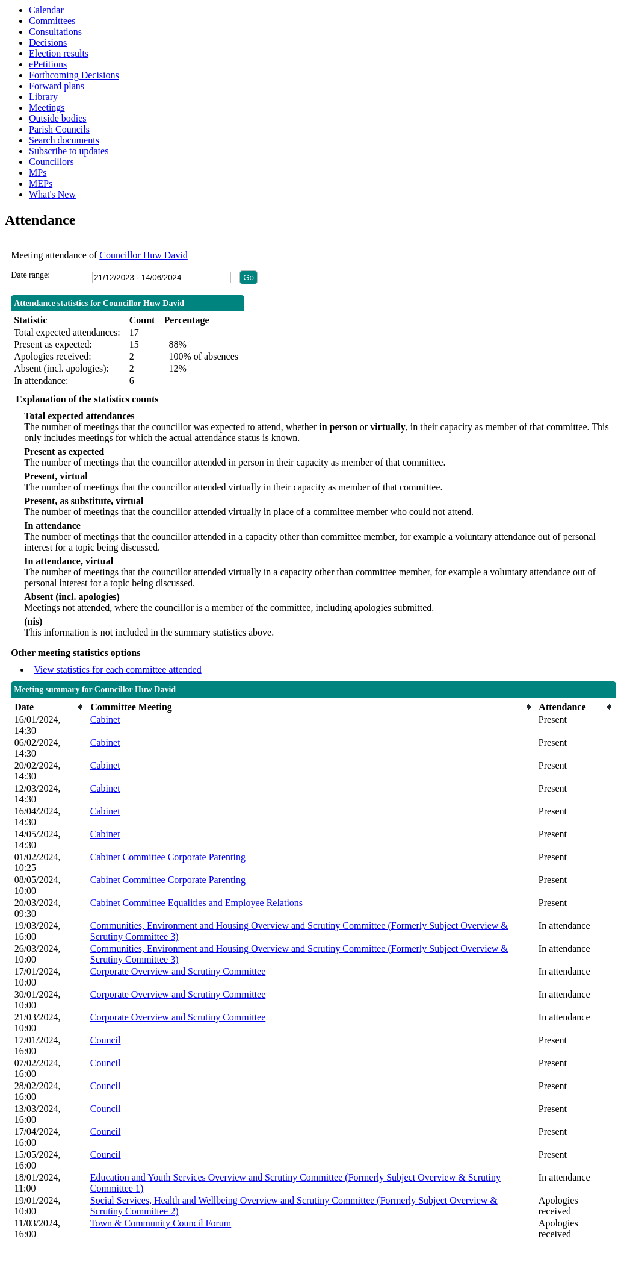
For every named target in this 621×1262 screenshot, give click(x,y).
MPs (37, 172)
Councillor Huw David (143, 255)
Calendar (46, 10)
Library (43, 97)
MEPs (40, 183)
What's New (52, 194)
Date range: (30, 275)
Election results (58, 53)
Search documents (64, 140)
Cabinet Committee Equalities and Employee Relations (196, 903)
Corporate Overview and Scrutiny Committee (177, 971)
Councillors (51, 162)
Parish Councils (59, 129)
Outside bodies (58, 118)
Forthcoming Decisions (74, 75)
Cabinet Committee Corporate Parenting (168, 857)
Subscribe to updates (68, 151)
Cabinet (105, 719)
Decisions (48, 42)
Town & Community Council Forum (160, 1223)
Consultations (55, 32)
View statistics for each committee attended (118, 669)
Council (105, 1040)
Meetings (47, 107)
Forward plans (56, 86)
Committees (52, 21)
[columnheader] (49, 707)
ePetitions (48, 64)
